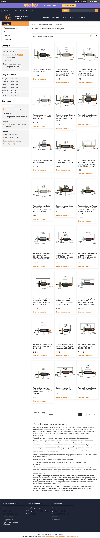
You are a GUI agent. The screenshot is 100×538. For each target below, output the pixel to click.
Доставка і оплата (59, 511)
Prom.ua (60, 534)
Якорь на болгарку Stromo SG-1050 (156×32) (64, 161)
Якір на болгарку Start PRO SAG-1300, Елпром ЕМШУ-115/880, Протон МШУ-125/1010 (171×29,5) (86, 163)
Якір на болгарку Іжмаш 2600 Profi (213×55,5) (87, 116)
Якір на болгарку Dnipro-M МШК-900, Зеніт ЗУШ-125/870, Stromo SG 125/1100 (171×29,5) (42, 209)
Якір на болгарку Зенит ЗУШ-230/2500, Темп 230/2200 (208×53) (87, 346)
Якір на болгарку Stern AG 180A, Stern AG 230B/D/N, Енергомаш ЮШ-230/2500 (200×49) (41, 256)
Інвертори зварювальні (12, 514)
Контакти (81, 17)
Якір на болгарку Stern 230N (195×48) (64, 207)
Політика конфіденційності (68, 536)
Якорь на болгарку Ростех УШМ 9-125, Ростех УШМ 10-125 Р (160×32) (42, 117)
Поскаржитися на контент (49, 536)
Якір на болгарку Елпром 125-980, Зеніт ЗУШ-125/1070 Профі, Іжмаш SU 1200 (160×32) (87, 301)
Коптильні (32, 514)
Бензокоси (7, 511)
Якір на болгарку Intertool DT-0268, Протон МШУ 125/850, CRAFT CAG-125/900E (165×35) (65, 72)
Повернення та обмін (60, 514)
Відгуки (7, 36)
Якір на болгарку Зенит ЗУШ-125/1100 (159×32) (87, 389)
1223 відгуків (82, 1)
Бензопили (7, 508)
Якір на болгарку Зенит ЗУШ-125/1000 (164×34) (64, 389)
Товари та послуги (58, 17)
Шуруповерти (8, 520)
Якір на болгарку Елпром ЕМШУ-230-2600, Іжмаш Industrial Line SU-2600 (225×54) (65, 118)
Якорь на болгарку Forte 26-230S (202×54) (42, 70)
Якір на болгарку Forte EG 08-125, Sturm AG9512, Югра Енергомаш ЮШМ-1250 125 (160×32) (87, 72)
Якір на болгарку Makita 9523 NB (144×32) (42, 161)
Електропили (8, 517)
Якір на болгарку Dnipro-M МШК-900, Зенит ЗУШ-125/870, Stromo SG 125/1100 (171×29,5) (65, 256)
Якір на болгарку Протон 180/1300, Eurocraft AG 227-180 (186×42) (42, 346)
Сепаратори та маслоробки (38, 511)
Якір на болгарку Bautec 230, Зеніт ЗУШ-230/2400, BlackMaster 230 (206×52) (65, 346)
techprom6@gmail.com (14, 144)
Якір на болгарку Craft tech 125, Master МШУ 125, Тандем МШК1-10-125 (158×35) (42, 390)
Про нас (72, 17)
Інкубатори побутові (35, 508)
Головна (45, 17)
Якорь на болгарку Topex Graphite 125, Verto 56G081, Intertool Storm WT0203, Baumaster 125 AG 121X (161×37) (87, 209)
